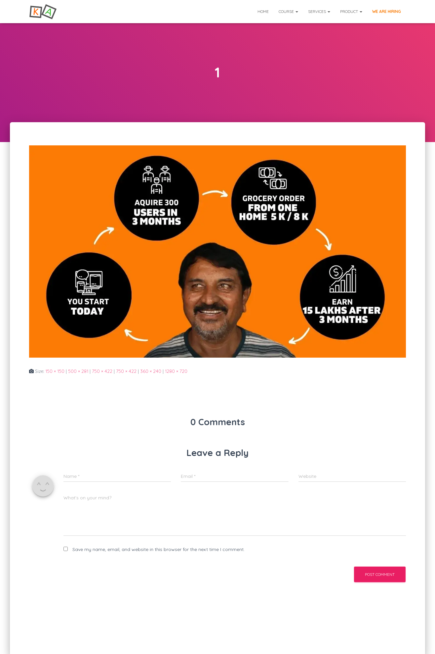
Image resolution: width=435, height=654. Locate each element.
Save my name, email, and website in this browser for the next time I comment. (158, 549)
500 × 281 (78, 371)
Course (288, 11)
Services (319, 11)
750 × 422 (102, 371)
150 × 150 (54, 371)
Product (351, 11)
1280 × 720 (176, 371)
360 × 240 (150, 371)
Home (263, 11)
